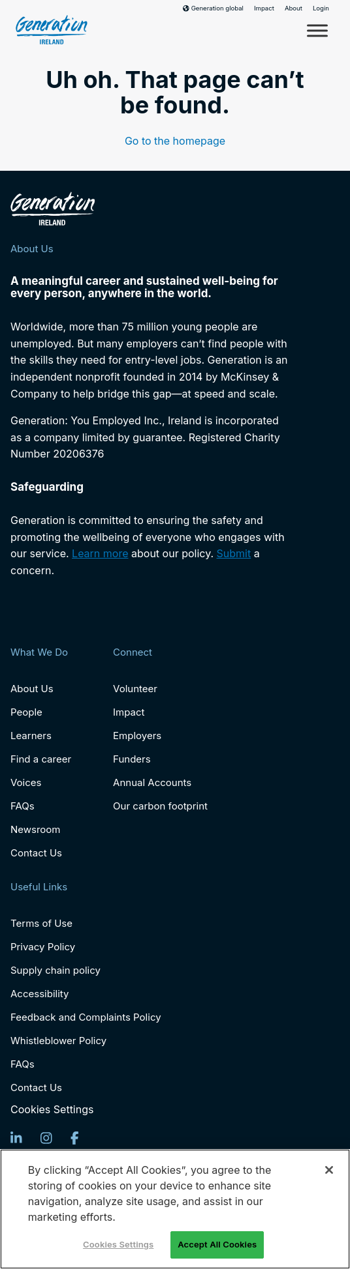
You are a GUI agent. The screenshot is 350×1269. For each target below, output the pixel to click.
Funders (132, 759)
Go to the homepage (175, 140)
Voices (25, 782)
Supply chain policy (55, 970)
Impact (264, 8)
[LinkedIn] (16, 1138)
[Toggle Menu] (317, 30)
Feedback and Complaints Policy (85, 1017)
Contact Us (36, 853)
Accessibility (39, 993)
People (26, 712)
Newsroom (35, 829)
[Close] (329, 1170)
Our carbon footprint (160, 806)
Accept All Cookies (217, 1244)
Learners (31, 735)
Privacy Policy (42, 947)
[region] (175, 1209)
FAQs (22, 806)
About (293, 8)
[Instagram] (46, 1138)
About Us (32, 688)
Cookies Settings (51, 1109)
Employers (137, 735)
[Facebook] (75, 1138)
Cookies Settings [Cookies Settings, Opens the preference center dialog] (118, 1244)
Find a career (40, 759)
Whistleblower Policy (58, 1040)
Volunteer (135, 688)
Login (321, 8)
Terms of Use (41, 923)
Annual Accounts (152, 782)
